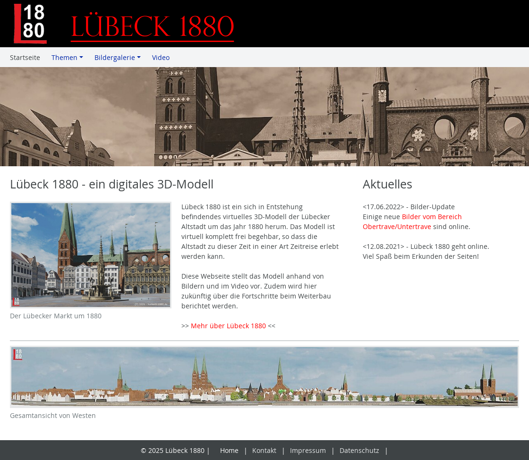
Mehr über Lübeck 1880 (228, 325)
